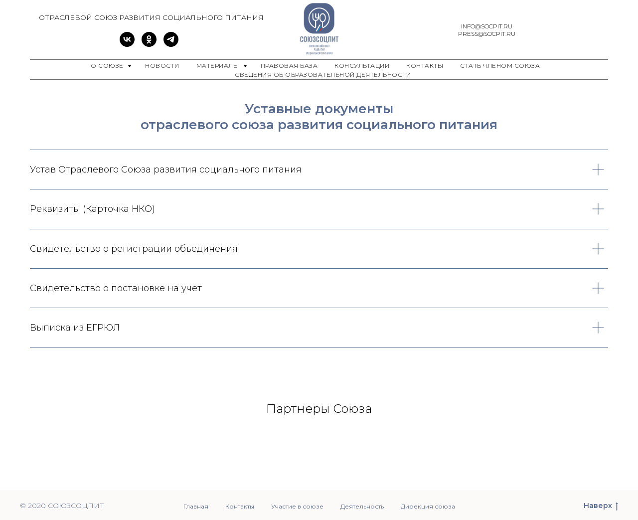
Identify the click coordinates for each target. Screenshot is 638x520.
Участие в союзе (297, 506)
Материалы (218, 65)
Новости (162, 65)
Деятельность (362, 506)
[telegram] (170, 44)
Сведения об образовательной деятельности (323, 74)
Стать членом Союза (500, 65)
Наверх (601, 506)
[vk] (127, 44)
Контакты (424, 65)
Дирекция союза (428, 506)
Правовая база (289, 65)
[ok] (149, 44)
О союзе (108, 65)
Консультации (361, 65)
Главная (195, 506)
